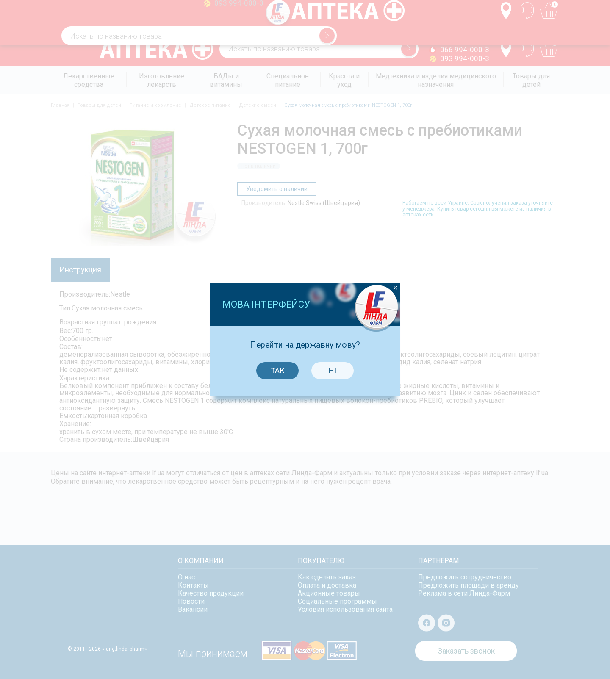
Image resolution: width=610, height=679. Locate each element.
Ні (331, 345)
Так (276, 345)
